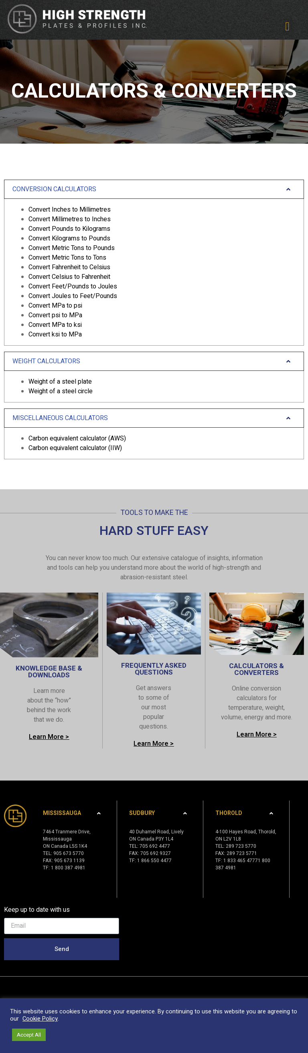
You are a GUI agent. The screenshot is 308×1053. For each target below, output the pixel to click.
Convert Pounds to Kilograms (69, 229)
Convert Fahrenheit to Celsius (69, 267)
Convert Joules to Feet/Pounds (72, 296)
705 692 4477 (155, 846)
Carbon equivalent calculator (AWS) (77, 438)
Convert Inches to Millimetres (69, 209)
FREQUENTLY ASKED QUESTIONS (153, 669)
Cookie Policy (40, 1019)
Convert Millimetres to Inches (69, 219)
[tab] (154, 263)
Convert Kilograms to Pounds (69, 238)
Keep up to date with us (37, 910)
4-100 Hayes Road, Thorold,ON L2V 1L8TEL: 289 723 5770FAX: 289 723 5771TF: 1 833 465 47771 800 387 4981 (245, 849)
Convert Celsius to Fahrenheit (69, 277)
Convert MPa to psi (55, 305)
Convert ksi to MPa (55, 334)
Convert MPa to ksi (55, 325)
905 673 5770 (68, 853)
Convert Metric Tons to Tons (67, 257)
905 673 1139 (69, 860)
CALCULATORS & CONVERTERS (256, 669)
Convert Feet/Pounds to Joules (72, 286)
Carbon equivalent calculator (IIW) (75, 448)
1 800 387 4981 (68, 867)
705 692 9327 (155, 853)
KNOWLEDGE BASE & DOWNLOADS (49, 671)
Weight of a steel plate (60, 381)
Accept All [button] (29, 1035)
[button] (287, 27)
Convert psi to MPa (55, 315)
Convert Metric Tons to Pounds (71, 248)
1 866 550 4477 (154, 860)
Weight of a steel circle (60, 391)
